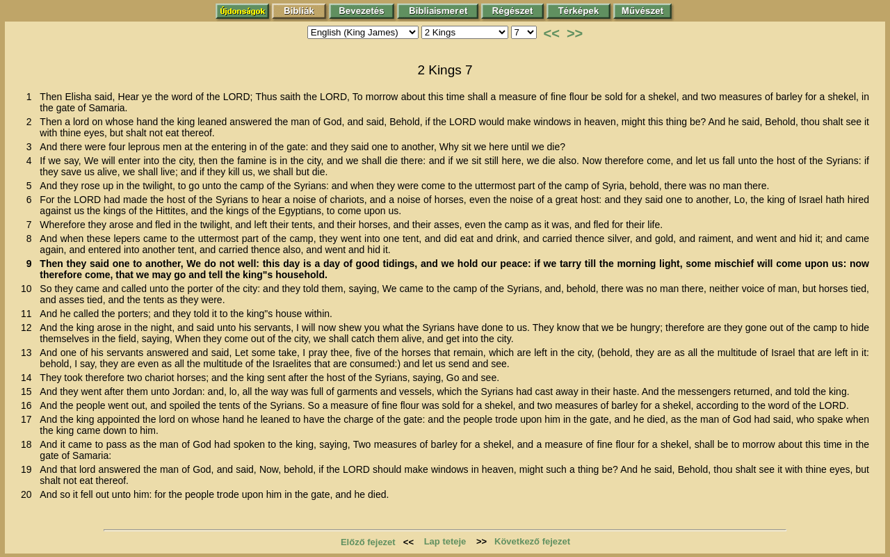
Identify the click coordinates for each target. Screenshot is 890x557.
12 (29, 327)
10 (29, 288)
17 (29, 419)
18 (29, 444)
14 (29, 377)
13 (29, 352)
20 (29, 494)
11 (29, 313)
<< (552, 33)
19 (29, 469)
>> (575, 33)
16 (29, 405)
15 (29, 391)
